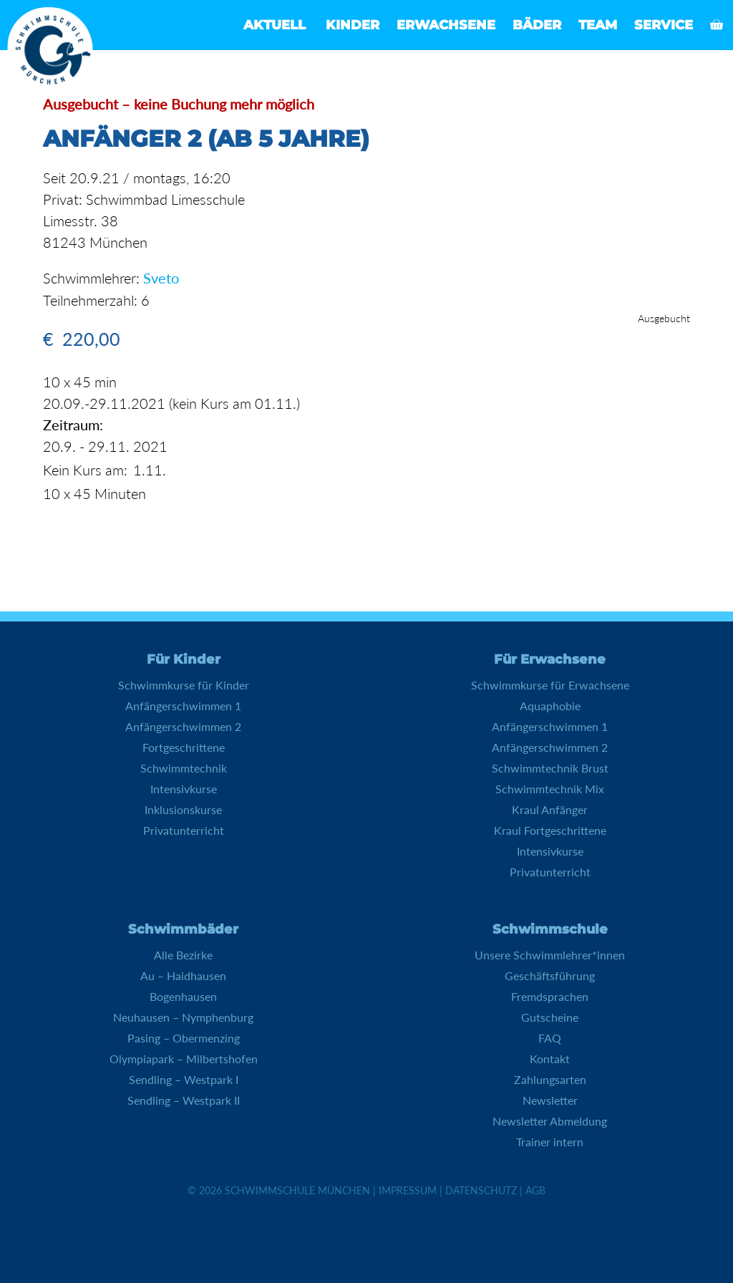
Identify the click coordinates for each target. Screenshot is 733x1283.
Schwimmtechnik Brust (550, 767)
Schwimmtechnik (183, 767)
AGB (535, 1189)
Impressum (408, 1189)
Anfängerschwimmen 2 (183, 725)
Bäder (537, 25)
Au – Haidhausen (183, 975)
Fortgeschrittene (183, 746)
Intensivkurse (183, 788)
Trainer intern (549, 1141)
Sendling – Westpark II (183, 1099)
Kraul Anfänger (550, 808)
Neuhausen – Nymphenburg (183, 1016)
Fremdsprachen (549, 995)
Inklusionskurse (183, 808)
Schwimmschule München (297, 1189)
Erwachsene (446, 25)
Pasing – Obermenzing (183, 1037)
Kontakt (550, 1058)
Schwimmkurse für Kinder (183, 684)
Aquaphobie (550, 705)
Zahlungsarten (550, 1078)
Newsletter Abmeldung (549, 1120)
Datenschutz (481, 1189)
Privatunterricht (183, 829)
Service (663, 25)
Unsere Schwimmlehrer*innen (550, 954)
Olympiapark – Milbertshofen (184, 1058)
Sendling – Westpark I (183, 1078)
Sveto (161, 277)
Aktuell (274, 25)
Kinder (352, 25)
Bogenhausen (183, 995)
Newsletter (550, 1099)
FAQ (549, 1037)
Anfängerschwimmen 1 (183, 705)
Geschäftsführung (550, 975)
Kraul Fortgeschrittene (550, 829)
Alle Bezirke (183, 954)
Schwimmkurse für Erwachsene (550, 684)
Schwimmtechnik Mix (549, 788)
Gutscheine (549, 1016)
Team (597, 25)
